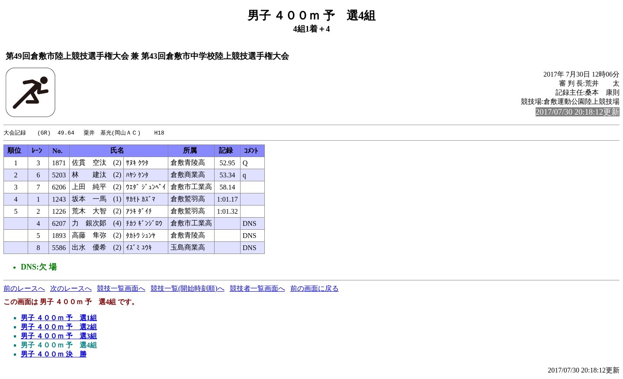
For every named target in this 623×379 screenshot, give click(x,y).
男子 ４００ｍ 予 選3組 (59, 336)
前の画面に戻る (314, 288)
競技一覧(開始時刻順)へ (188, 288)
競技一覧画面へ (121, 288)
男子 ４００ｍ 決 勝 (54, 354)
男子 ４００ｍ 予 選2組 (59, 327)
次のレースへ (71, 288)
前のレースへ (24, 288)
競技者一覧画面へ (257, 288)
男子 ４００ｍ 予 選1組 (59, 318)
